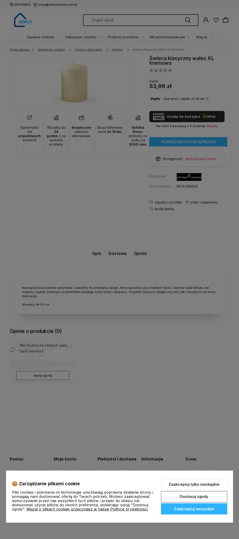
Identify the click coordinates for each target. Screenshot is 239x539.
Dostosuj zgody (194, 496)
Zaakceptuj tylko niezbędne (194, 484)
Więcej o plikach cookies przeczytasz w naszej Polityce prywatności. (87, 509)
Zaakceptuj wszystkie (194, 509)
